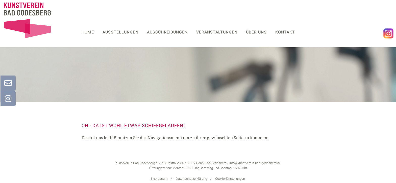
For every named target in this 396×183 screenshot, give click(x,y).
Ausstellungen (120, 32)
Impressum (159, 178)
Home (88, 32)
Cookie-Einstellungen (230, 178)
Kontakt (285, 32)
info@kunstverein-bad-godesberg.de (255, 163)
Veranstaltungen (216, 32)
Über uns (256, 32)
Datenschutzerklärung (191, 178)
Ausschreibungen (167, 32)
